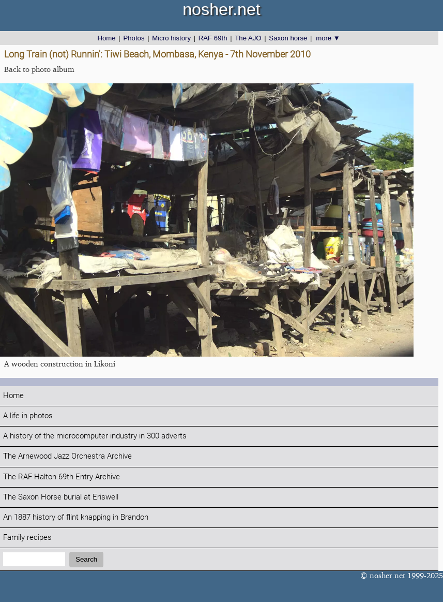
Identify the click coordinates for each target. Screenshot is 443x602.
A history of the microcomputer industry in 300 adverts (95, 436)
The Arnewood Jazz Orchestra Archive (67, 456)
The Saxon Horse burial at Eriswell (60, 497)
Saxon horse (288, 38)
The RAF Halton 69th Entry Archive (61, 477)
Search (86, 559)
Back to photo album (39, 69)
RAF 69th (212, 38)
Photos (133, 38)
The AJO (248, 38)
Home (106, 38)
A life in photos (28, 416)
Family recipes (27, 537)
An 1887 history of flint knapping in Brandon (75, 517)
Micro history (171, 38)
